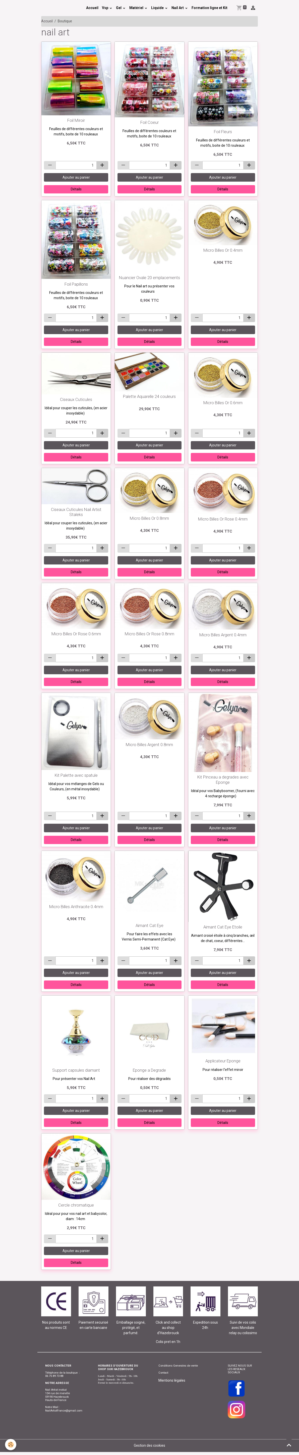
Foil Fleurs (223, 131)
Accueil (92, 8)
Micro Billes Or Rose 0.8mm (149, 633)
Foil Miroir (76, 120)
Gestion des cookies (149, 1445)
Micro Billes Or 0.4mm (223, 250)
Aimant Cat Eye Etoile (222, 926)
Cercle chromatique (76, 1205)
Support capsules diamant (76, 1070)
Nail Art (178, 8)
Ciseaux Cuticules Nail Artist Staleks (76, 512)
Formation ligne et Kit (209, 8)
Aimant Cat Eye (149, 925)
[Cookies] (10, 1444)
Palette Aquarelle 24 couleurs (149, 396)
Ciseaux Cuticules (76, 399)
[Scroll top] (289, 1445)
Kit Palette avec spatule (76, 775)
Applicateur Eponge (223, 1060)
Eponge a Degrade (149, 1070)
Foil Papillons (76, 284)
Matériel (136, 8)
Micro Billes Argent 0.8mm (149, 744)
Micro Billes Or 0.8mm (149, 518)
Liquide (157, 8)
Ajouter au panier (76, 177)
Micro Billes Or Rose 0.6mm (76, 633)
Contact (163, 1372)
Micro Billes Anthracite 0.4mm (76, 906)
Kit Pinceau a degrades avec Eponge (223, 779)
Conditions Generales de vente (178, 1365)
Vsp (105, 8)
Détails (76, 189)
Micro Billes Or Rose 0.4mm (223, 519)
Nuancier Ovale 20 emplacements (149, 277)
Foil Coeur (149, 122)
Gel (119, 8)
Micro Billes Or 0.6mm (223, 402)
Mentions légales (171, 1380)
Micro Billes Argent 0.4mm (223, 634)
